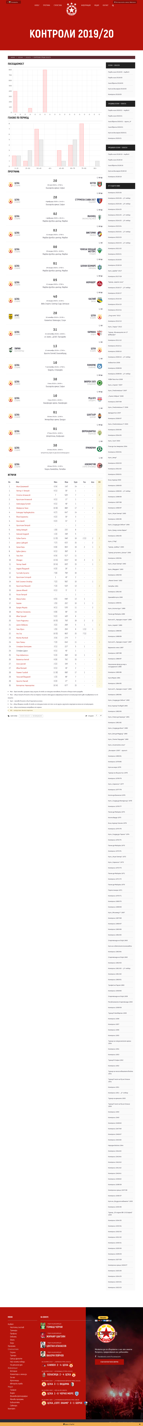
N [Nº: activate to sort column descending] (9, 482)
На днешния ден (16, 1365)
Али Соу (19, 633)
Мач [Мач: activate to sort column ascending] (56, 482)
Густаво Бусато (22, 573)
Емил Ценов (20, 521)
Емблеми (13, 1336)
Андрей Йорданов (22, 568)
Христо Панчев (22, 681)
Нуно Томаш (20, 642)
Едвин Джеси (21, 551)
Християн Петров (23, 525)
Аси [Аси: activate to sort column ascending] (92, 482)
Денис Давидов (22, 542)
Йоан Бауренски (22, 517)
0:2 (55, 214)
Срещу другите (16, 1358)
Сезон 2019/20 (25, 716)
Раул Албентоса (22, 655)
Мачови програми (17, 1399)
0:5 (55, 280)
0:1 (55, 263)
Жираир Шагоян (55, 1336)
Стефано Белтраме (24, 646)
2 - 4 (59, 1365)
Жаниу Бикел (21, 599)
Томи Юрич (20, 629)
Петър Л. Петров (23, 490)
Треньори (13, 1330)
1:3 (55, 346)
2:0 (55, 181)
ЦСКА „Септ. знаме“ (58, 1403)
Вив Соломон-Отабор (24, 581)
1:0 (55, 363)
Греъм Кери (20, 547)
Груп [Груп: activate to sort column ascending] (76, 482)
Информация (86, 5)
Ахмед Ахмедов (21, 529)
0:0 (55, 247)
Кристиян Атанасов (24, 499)
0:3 (55, 230)
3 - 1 (56, 1384)
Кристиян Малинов (23, 586)
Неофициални (37, 716)
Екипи (12, 1340)
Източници (14, 1380)
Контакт (105, 5)
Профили (13, 1333)
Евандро (19, 560)
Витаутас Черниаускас (25, 685)
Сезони (20, 57)
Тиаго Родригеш (22, 620)
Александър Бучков (23, 504)
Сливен (51, 1365)
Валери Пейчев (55, 1355)
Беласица (52, 1374)
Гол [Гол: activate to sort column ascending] (84, 482)
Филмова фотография (18, 1396)
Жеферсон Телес (22, 508)
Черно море (66, 1393)
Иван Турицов (21, 616)
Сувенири (13, 1405)
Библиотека (15, 1402)
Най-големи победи (17, 1362)
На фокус (45, 1317)
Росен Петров (21, 594)
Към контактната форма (109, 1362)
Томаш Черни (54, 1327)
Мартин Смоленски (23, 612)
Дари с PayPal (68, 1424)
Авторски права (16, 1383)
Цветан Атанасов (56, 1346)
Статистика (58, 5)
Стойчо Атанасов (23, 495)
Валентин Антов (23, 659)
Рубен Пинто (21, 538)
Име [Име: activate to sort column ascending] (17, 482)
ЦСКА (65, 1365)
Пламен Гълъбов (22, 672)
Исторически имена (125, 2)
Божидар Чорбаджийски (25, 512)
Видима (64, 1384)
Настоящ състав (17, 1327)
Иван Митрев (21, 668)
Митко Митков (22, 638)
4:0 (55, 296)
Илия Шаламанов (22, 486)
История (13, 1371)
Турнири (13, 1355)
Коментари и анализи (18, 1374)
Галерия (13, 1390)
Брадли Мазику (22, 607)
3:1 (55, 330)
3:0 (55, 379)
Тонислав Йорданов (23, 677)
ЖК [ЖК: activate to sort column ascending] (99, 482)
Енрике (19, 603)
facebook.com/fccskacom (109, 1356)
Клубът (37, 5)
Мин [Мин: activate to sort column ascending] (66, 482)
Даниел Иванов (22, 590)
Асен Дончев (21, 664)
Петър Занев (21, 564)
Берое (79, 1403)
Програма (46, 5)
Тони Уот (19, 555)
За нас (12, 1377)
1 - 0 (56, 1393)
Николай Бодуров (22, 534)
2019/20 (28, 57)
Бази (12, 1343)
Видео (12, 1393)
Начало (13, 57)
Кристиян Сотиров (24, 577)
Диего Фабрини (22, 625)
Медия (96, 5)
